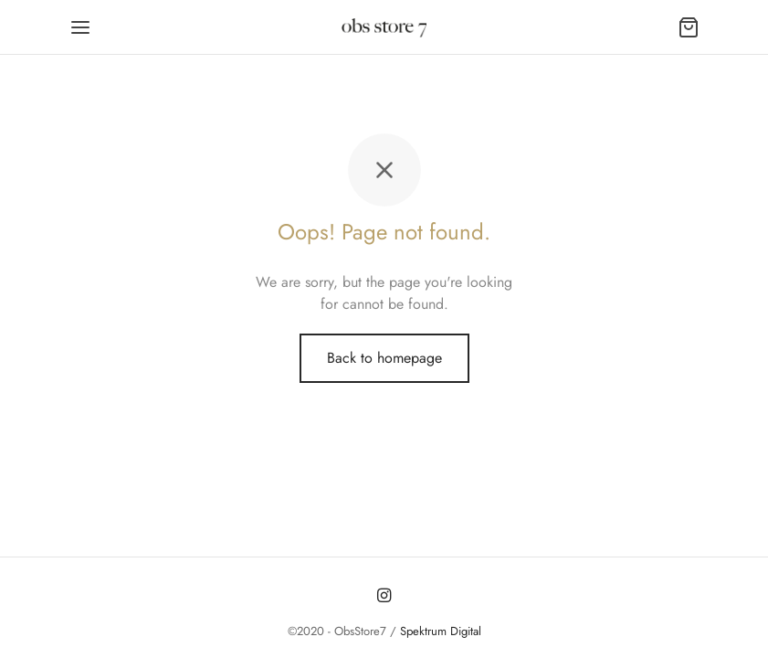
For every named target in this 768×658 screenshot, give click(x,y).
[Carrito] (689, 27)
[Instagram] (384, 596)
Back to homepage (384, 357)
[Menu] (80, 27)
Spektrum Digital (438, 631)
